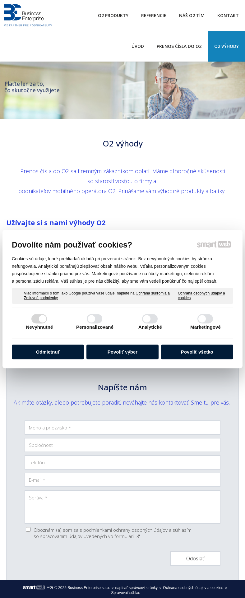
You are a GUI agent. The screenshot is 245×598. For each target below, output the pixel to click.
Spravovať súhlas (125, 593)
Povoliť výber (122, 352)
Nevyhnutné (39, 327)
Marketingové (205, 327)
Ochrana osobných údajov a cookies (201, 295)
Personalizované (94, 327)
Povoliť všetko (197, 352)
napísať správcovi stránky (136, 588)
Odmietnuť (48, 352)
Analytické (150, 327)
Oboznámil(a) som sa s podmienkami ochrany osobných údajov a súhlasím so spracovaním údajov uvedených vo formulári (113, 533)
